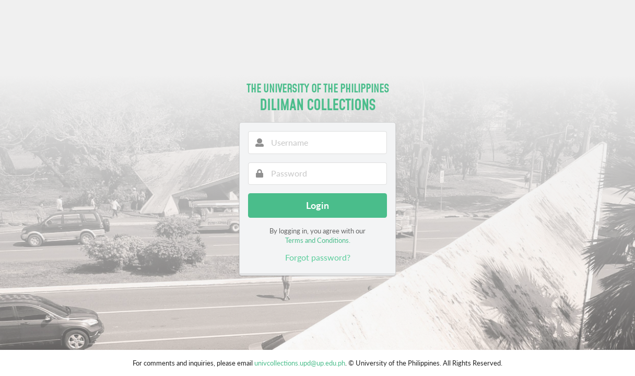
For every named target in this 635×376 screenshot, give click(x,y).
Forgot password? (317, 257)
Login (317, 205)
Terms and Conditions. (317, 240)
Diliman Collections (317, 104)
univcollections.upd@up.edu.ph (299, 363)
